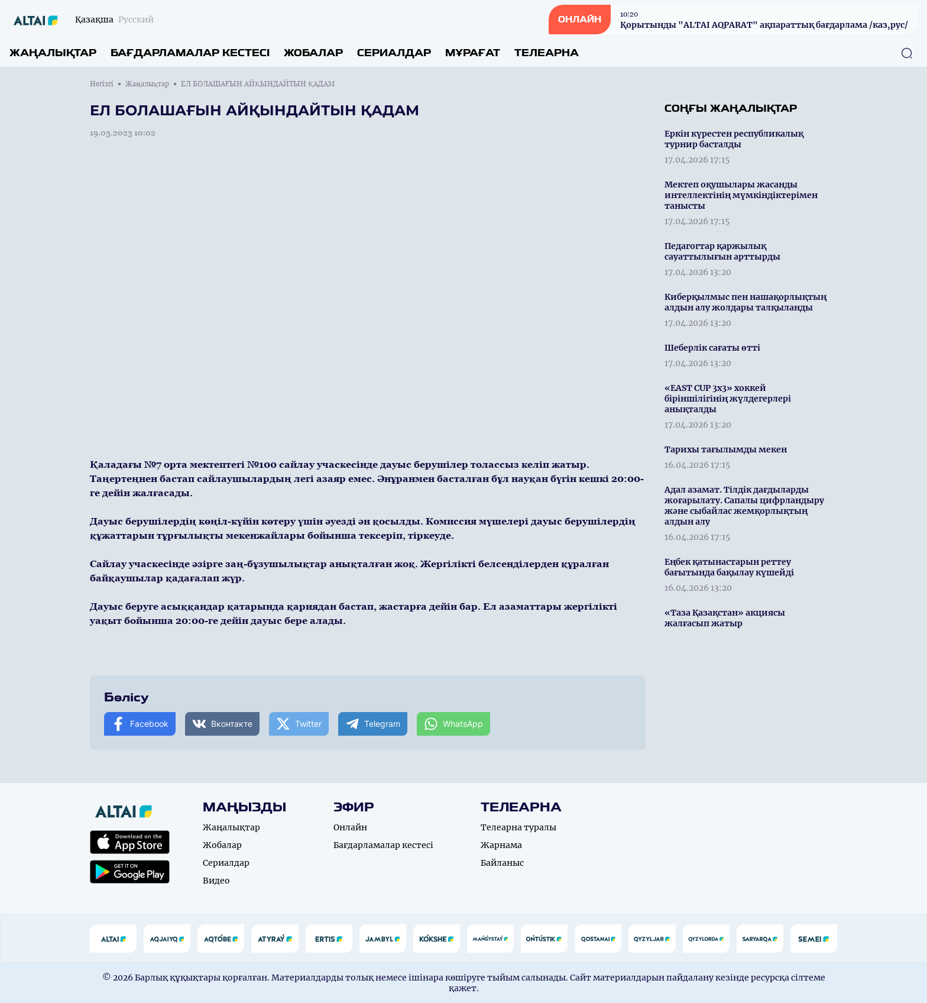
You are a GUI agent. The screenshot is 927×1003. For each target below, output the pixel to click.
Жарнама (501, 845)
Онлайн (350, 827)
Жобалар (313, 53)
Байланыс (502, 863)
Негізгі (102, 84)
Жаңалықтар (52, 53)
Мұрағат (472, 53)
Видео (216, 880)
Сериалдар (394, 53)
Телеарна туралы (518, 827)
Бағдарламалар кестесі (190, 53)
